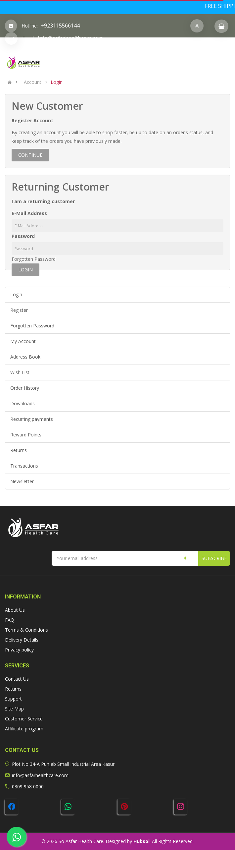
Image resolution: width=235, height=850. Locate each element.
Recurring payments (31, 419)
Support (13, 699)
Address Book (25, 357)
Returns (18, 450)
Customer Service (24, 718)
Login (57, 82)
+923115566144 (60, 25)
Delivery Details (21, 640)
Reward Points (25, 434)
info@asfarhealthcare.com (70, 38)
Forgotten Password (34, 259)
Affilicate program (24, 728)
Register (19, 310)
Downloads (22, 403)
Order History (24, 388)
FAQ (9, 620)
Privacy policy (19, 650)
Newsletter (22, 481)
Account (32, 82)
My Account (23, 341)
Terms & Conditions (26, 630)
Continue (30, 155)
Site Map (14, 709)
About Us (15, 610)
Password (23, 236)
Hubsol (141, 841)
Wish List (19, 372)
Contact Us (17, 679)
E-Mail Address (29, 213)
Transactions (24, 466)
